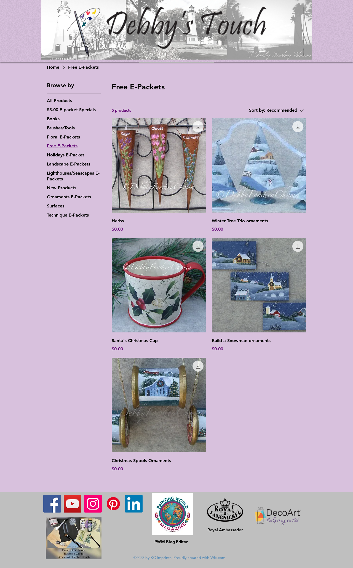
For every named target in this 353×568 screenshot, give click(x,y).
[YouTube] (72, 504)
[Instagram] (93, 504)
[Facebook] (52, 504)
